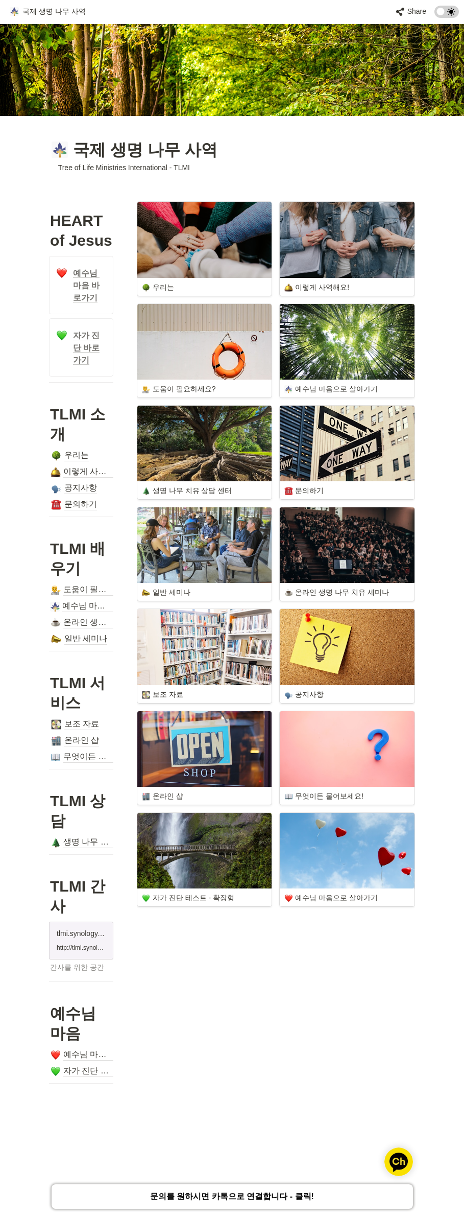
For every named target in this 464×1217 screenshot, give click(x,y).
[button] (47, 12)
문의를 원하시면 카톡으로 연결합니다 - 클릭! (232, 1197)
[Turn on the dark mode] (446, 15)
